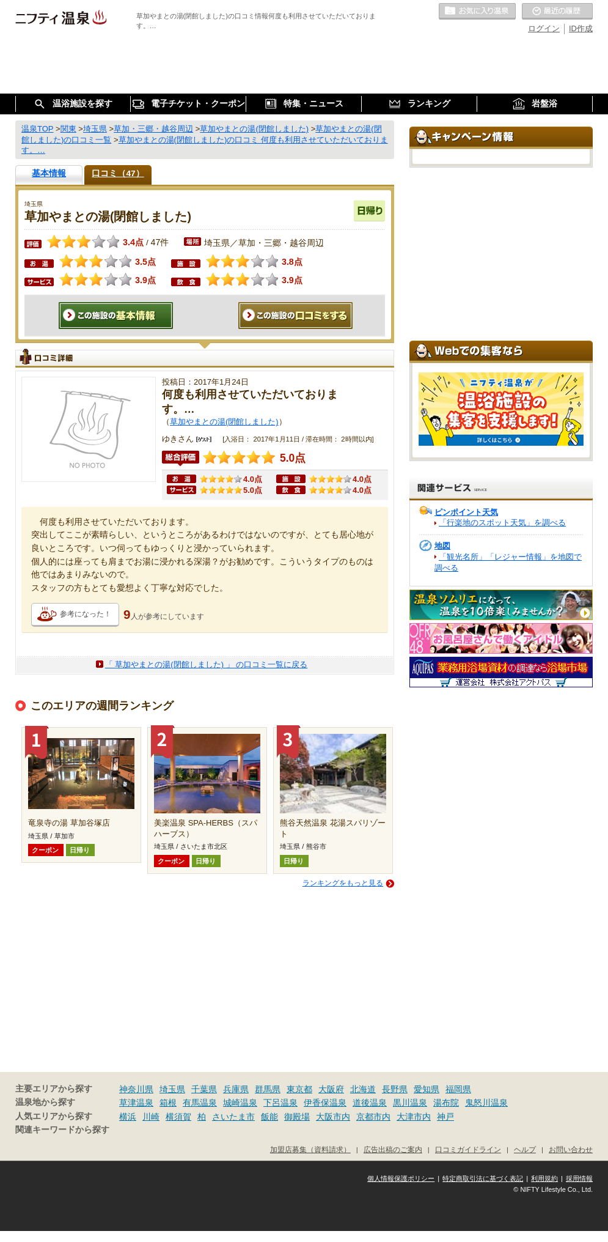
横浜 (127, 1117)
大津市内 (414, 1117)
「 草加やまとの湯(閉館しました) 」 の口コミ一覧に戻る (206, 664)
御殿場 (297, 1117)
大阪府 (331, 1089)
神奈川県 (136, 1089)
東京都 (299, 1089)
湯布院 (446, 1102)
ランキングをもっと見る (342, 883)
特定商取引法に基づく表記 (482, 1178)
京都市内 (373, 1117)
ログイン (544, 28)
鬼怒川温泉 (486, 1102)
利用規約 (544, 1178)
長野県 (395, 1089)
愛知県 (426, 1089)
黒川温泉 (410, 1102)
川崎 (150, 1117)
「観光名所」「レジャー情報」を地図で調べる (508, 562)
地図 (442, 545)
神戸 (445, 1117)
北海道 (363, 1089)
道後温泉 (370, 1102)
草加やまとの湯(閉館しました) (224, 421)
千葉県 (204, 1089)
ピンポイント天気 (466, 512)
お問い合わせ (571, 1149)
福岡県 (458, 1089)
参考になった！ (85, 614)
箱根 (168, 1102)
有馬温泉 (200, 1102)
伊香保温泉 (325, 1102)
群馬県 (267, 1089)
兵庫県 (236, 1089)
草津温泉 (136, 1102)
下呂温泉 (280, 1102)
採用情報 (579, 1178)
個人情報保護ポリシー (400, 1178)
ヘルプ (525, 1149)
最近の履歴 (557, 11)
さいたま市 (233, 1117)
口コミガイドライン (468, 1149)
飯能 (269, 1117)
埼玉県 (172, 1089)
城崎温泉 (240, 1102)
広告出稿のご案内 (393, 1149)
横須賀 (178, 1117)
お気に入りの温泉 (477, 11)
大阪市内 (333, 1117)
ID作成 (581, 28)
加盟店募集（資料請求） (310, 1149)
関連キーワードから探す (62, 1129)
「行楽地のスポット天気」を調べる (502, 522)
